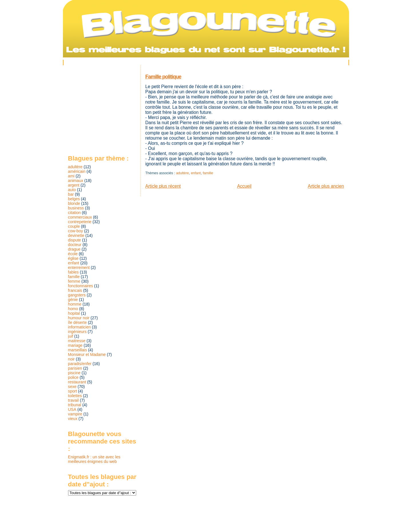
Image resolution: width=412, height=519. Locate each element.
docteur (75, 244)
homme (75, 304)
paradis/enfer (80, 363)
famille (208, 173)
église (73, 258)
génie (73, 299)
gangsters (77, 295)
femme (74, 281)
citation (74, 212)
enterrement (79, 267)
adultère (182, 173)
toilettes (75, 395)
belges (74, 199)
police (73, 377)
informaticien (79, 327)
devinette (76, 235)
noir (71, 359)
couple (74, 226)
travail (73, 400)
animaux (75, 180)
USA (72, 409)
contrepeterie (80, 221)
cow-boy (75, 231)
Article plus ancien (326, 186)
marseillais (77, 350)
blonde (74, 203)
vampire (75, 414)
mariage (75, 345)
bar (71, 194)
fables (73, 272)
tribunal (74, 405)
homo (73, 308)
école (73, 253)
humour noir (79, 318)
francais (75, 290)
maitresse (77, 340)
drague (74, 249)
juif (70, 336)
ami (71, 176)
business (76, 208)
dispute (74, 240)
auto (72, 189)
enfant (196, 173)
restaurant (77, 382)
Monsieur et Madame (87, 354)
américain (77, 171)
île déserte (77, 322)
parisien (75, 368)
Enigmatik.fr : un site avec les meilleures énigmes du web (94, 459)
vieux (73, 418)
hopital (74, 313)
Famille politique (163, 77)
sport (72, 391)
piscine (74, 373)
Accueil (244, 186)
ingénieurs (77, 331)
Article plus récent (163, 186)
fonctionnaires (80, 286)
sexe (72, 386)
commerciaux (80, 217)
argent (74, 185)
